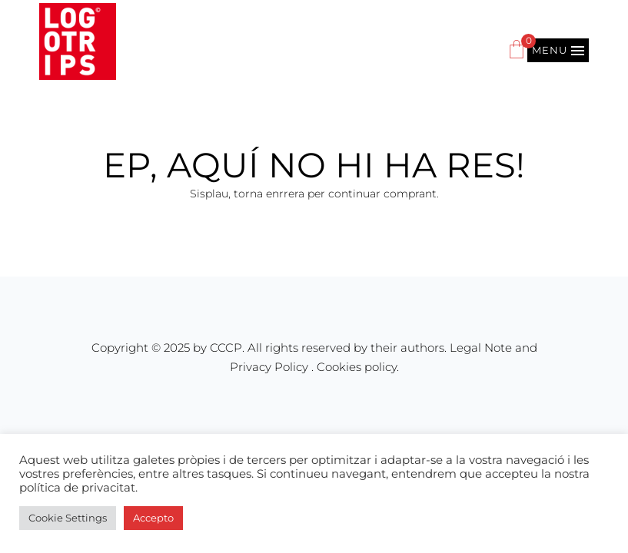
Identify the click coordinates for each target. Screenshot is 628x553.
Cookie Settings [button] (67, 518)
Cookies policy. (358, 366)
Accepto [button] (153, 518)
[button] (558, 50)
